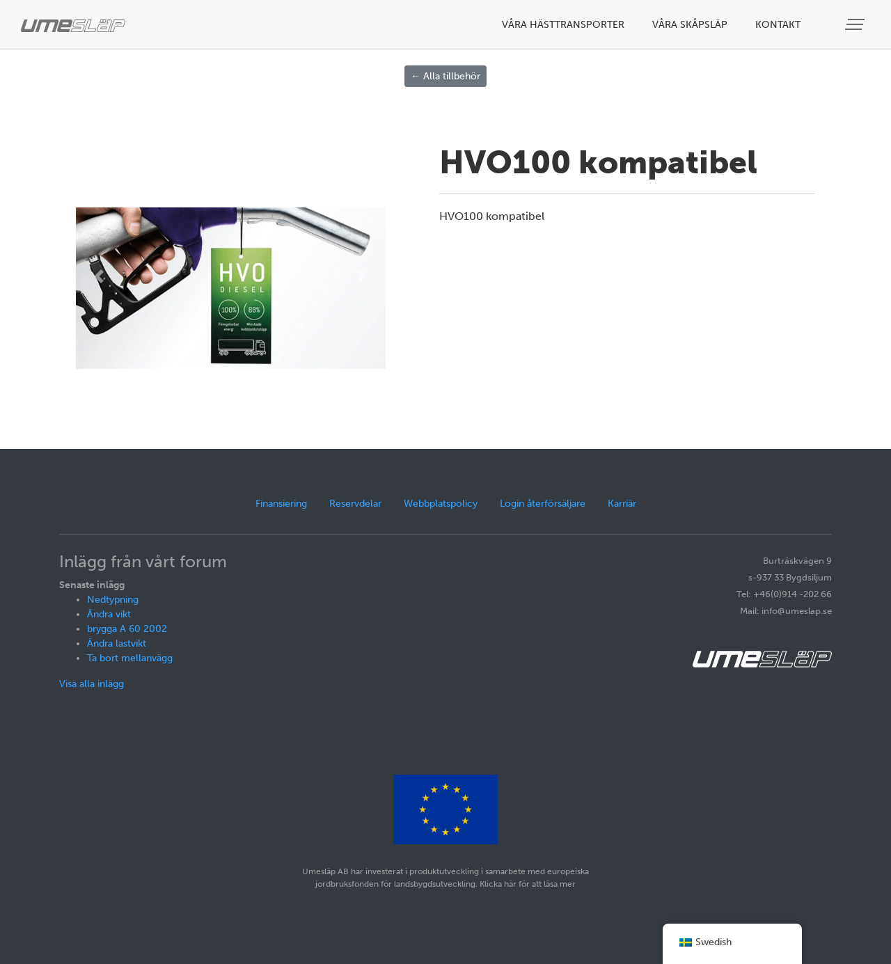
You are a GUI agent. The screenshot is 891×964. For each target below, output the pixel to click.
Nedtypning (113, 600)
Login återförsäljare (542, 503)
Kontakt (778, 25)
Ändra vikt (109, 614)
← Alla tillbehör (445, 76)
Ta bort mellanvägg (130, 658)
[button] (99, 276)
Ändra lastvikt (116, 643)
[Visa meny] (856, 24)
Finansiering (281, 503)
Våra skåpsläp (689, 25)
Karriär (622, 503)
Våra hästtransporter (563, 25)
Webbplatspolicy (441, 503)
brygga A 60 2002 (127, 629)
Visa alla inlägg (91, 684)
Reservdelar (355, 503)
